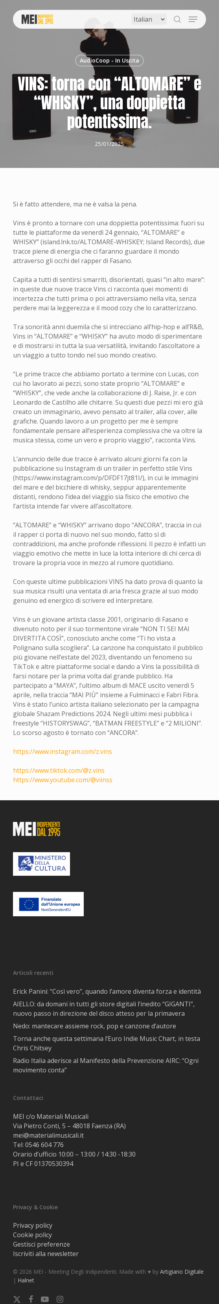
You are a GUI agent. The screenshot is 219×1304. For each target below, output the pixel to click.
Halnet (26, 1280)
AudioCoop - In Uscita (109, 60)
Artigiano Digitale (182, 1271)
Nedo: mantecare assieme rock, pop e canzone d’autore (94, 1026)
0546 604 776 (44, 1144)
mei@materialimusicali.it (48, 1135)
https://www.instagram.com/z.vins (62, 751)
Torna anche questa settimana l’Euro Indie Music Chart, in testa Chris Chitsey (106, 1043)
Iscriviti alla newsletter (46, 1253)
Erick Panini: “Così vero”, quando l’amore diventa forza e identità (107, 991)
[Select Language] (149, 19)
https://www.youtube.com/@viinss (62, 779)
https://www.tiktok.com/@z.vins (59, 770)
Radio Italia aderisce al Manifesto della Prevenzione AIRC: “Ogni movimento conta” (106, 1065)
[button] (193, 19)
